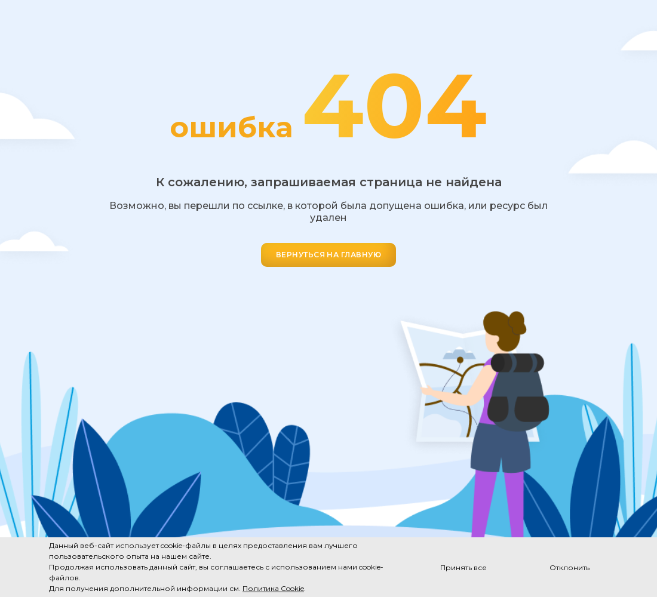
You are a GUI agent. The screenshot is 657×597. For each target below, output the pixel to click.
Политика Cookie (273, 588)
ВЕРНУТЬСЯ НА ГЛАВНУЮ (329, 254)
